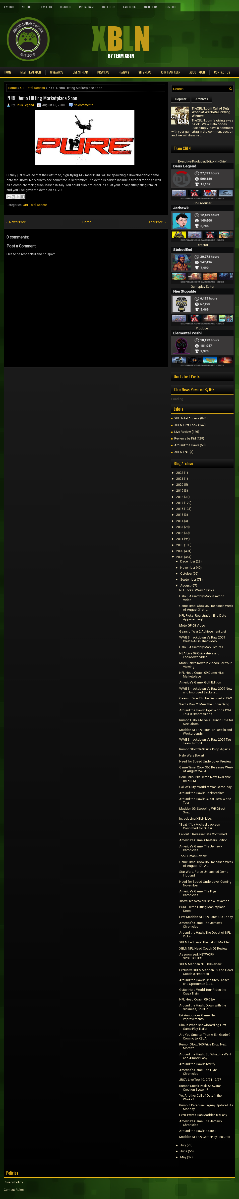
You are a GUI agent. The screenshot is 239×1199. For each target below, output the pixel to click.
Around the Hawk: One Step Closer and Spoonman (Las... (204, 982)
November (187, 567)
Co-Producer (202, 203)
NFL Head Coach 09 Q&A (197, 999)
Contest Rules (14, 1190)
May (183, 1157)
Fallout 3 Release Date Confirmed (203, 834)
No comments (83, 105)
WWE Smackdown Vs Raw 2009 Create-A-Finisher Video (202, 639)
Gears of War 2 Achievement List (202, 631)
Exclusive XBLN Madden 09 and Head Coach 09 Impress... (206, 972)
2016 (179, 509)
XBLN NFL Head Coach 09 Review (203, 948)
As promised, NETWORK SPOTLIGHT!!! (196, 956)
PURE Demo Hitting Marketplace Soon (41, 97)
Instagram (86, 7)
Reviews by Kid (185, 438)
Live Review (182, 432)
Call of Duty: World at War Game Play (205, 787)
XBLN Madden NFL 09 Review (200, 964)
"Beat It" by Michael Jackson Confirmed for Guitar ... (199, 826)
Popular (180, 99)
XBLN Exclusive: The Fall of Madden (204, 942)
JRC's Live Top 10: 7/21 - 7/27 (200, 1079)
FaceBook (129, 7)
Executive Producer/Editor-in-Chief (202, 161)
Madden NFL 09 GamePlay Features (204, 1137)
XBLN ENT (181, 452)
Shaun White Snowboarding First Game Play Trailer (202, 1027)
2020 (179, 484)
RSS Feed (170, 7)
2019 (179, 490)
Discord (65, 7)
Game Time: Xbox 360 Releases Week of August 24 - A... (206, 769)
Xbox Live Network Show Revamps (204, 901)
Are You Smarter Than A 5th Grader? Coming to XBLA (205, 1036)
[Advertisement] (62, 378)
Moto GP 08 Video (192, 625)
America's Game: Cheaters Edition (203, 840)
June (183, 1151)
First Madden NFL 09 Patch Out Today (206, 917)
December (187, 561)
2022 (179, 473)
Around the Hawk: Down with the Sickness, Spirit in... (202, 1007)
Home (7, 72)
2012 (179, 533)
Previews (103, 72)
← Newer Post (15, 222)
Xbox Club (108, 7)
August (185, 585)
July (183, 1145)
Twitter (46, 7)
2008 (179, 557)
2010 (179, 545)
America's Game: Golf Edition (200, 682)
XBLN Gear (150, 7)
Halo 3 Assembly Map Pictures (201, 647)
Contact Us (222, 72)
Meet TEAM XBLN (30, 72)
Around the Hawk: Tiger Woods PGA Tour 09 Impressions (205, 712)
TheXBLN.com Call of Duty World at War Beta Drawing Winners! (211, 112)
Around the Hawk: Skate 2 (197, 1131)
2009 (179, 551)
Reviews (124, 72)
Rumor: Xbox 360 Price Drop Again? (204, 749)
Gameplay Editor (202, 286)
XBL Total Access (32, 88)
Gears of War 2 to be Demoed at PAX (205, 698)
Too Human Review (193, 856)
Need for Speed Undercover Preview (205, 761)
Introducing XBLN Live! (195, 818)
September (188, 579)
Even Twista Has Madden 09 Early (203, 1115)
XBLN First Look (185, 425)
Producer (202, 328)
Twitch (9, 7)
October (186, 573)
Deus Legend (25, 105)
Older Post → (157, 222)
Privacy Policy (13, 1182)
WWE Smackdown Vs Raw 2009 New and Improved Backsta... (205, 690)
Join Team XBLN (170, 72)
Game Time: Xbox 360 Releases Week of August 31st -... (206, 607)
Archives (201, 99)
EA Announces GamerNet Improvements (197, 1017)
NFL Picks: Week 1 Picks (196, 590)
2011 (179, 539)
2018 (179, 497)
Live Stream (80, 72)
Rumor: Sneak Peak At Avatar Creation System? (200, 1087)
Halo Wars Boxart (191, 755)
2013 (179, 527)
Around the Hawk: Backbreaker (201, 793)
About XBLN (197, 72)
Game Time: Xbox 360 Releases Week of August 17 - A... (206, 864)
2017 (179, 503)
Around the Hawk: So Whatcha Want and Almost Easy (205, 1056)
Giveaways (56, 72)
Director (202, 245)
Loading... (178, 399)
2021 (179, 478)
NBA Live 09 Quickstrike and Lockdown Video (199, 655)
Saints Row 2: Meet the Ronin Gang (204, 704)
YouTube (27, 7)
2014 (179, 521)
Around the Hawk (186, 445)
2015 (179, 515)
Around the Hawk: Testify (197, 1064)
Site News (145, 72)
